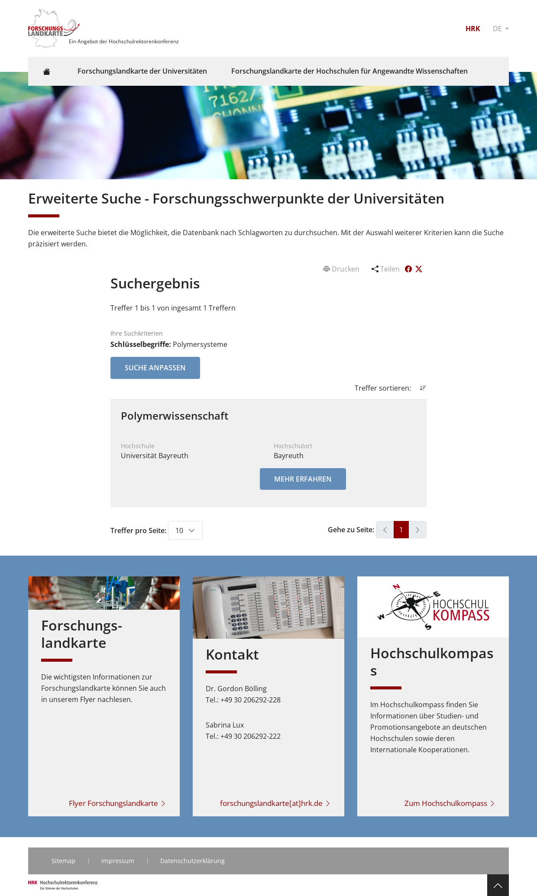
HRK (473, 28)
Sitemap (63, 861)
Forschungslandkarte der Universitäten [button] (142, 71)
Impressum (117, 861)
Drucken (342, 269)
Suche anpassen (155, 367)
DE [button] (498, 28)
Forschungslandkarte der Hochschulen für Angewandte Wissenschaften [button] (349, 71)
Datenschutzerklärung (192, 861)
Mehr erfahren (303, 479)
